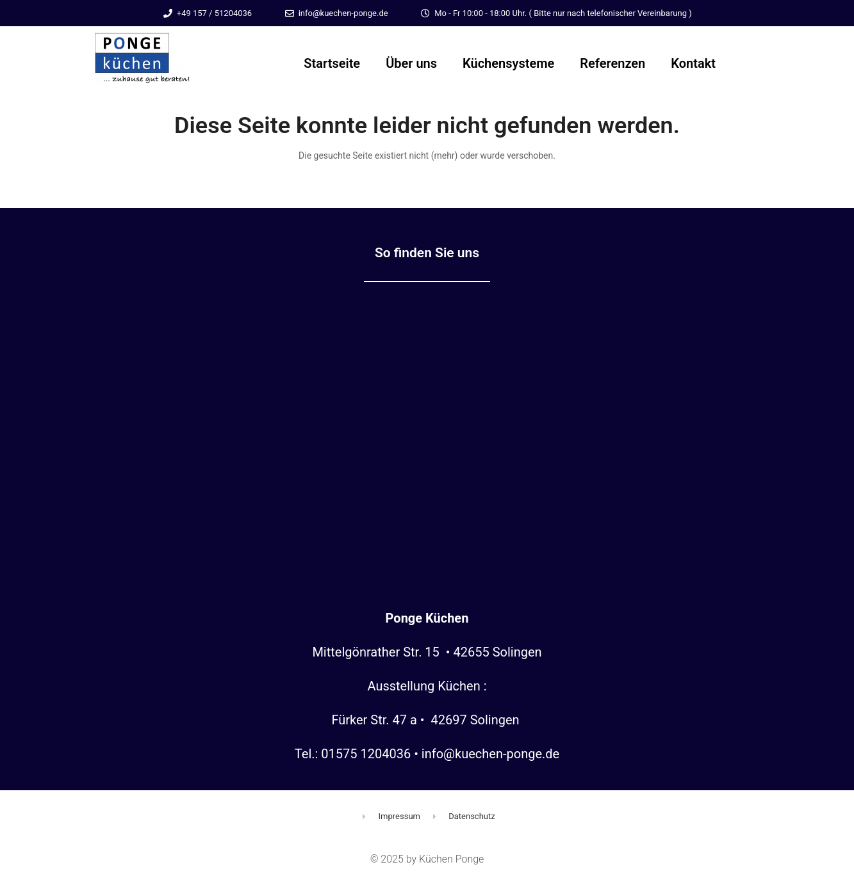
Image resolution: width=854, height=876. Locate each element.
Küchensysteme (508, 63)
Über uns (411, 63)
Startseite (332, 63)
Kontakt (693, 63)
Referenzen (612, 63)
